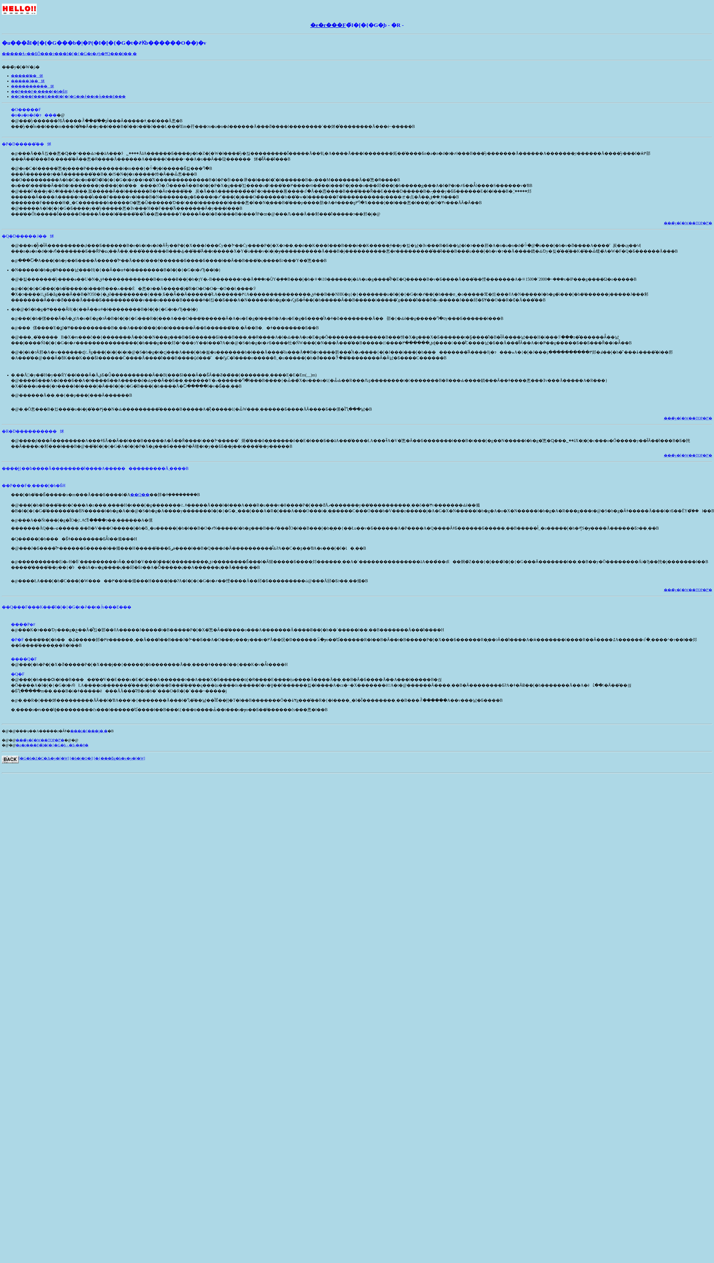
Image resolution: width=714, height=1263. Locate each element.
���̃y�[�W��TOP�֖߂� (688, 223)
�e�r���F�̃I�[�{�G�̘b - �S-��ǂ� (52, 745)
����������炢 (32, 86)
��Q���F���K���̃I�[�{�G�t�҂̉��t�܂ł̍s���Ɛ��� (68, 96)
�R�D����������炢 (33, 431)
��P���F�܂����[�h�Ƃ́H (39, 91)
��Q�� (140, 494)
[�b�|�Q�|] (81, 758)
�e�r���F (328, 25)
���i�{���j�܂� (89, 731)
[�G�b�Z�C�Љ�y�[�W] (44, 758)
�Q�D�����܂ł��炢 (28, 236)
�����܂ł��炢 (28, 81)
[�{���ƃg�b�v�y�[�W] (119, 758)
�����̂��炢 (27, 76)
